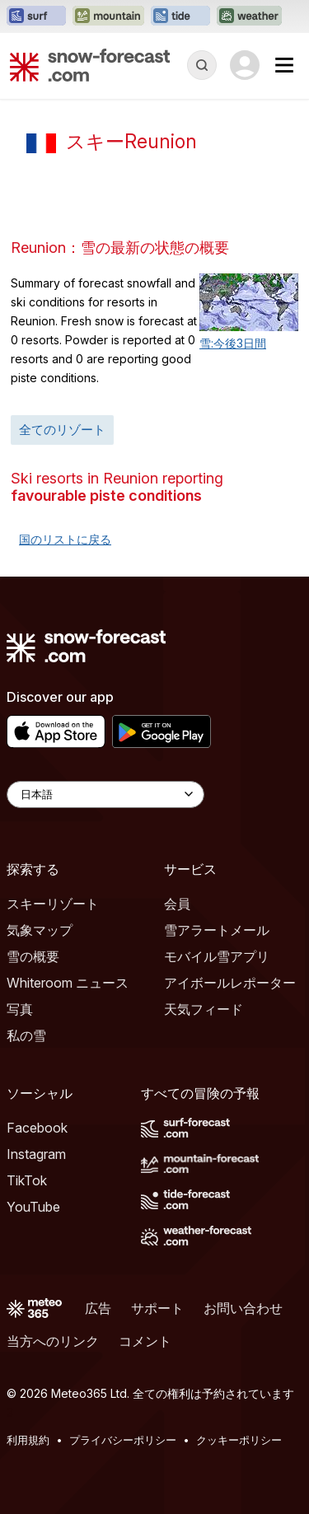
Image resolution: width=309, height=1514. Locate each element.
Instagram (36, 1154)
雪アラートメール (216, 930)
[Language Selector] (105, 794)
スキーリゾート (53, 903)
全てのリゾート (62, 429)
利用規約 (28, 1439)
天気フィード (203, 1009)
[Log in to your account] (245, 65)
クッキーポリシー (239, 1439)
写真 (20, 1009)
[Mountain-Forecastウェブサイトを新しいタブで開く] (108, 16)
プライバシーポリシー (122, 1439)
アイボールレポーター (230, 982)
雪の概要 (33, 956)
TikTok (27, 1180)
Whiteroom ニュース (68, 982)
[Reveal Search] (202, 65)
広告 (98, 1308)
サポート (157, 1308)
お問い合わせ (243, 1308)
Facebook (37, 1127)
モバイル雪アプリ (216, 956)
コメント (145, 1341)
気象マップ (40, 930)
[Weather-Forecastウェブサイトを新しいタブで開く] (249, 16)
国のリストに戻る (65, 539)
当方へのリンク (53, 1341)
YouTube (33, 1207)
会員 (177, 903)
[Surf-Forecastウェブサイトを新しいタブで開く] (36, 16)
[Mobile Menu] (284, 65)
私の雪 (26, 1035)
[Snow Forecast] (90, 65)
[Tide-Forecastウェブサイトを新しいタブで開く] (180, 16)
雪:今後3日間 (232, 343)
